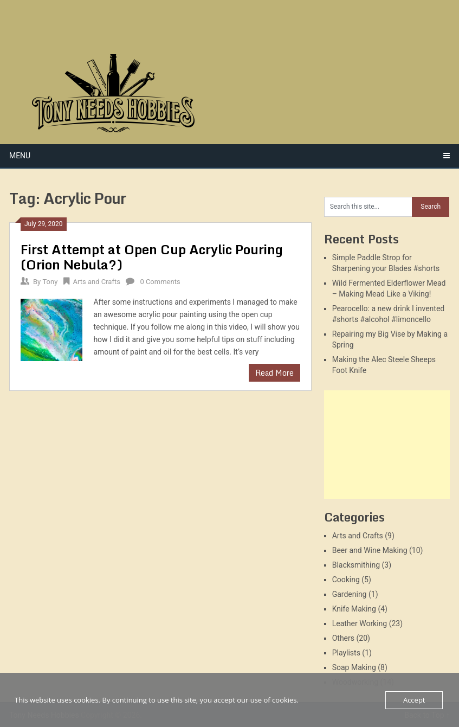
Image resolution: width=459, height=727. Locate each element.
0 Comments (160, 282)
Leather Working (359, 623)
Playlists (346, 652)
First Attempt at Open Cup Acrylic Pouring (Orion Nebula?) (152, 257)
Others (343, 638)
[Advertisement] (387, 444)
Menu (19, 155)
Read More (274, 372)
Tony (49, 282)
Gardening (349, 594)
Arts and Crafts (96, 282)
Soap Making (354, 667)
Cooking (346, 579)
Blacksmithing (356, 565)
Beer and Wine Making (370, 550)
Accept (414, 700)
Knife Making (354, 608)
